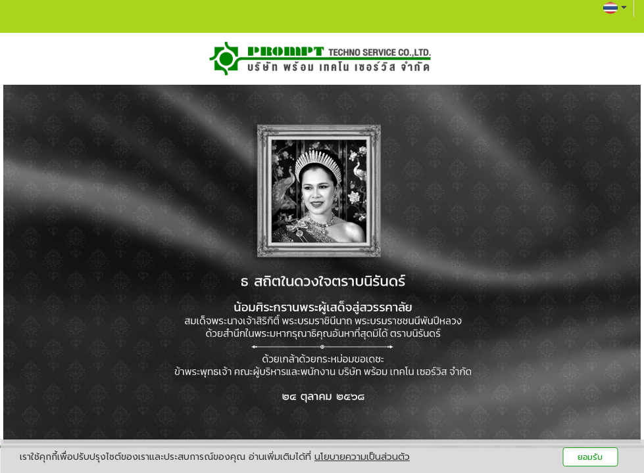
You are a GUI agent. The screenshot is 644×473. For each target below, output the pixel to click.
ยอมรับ (590, 457)
